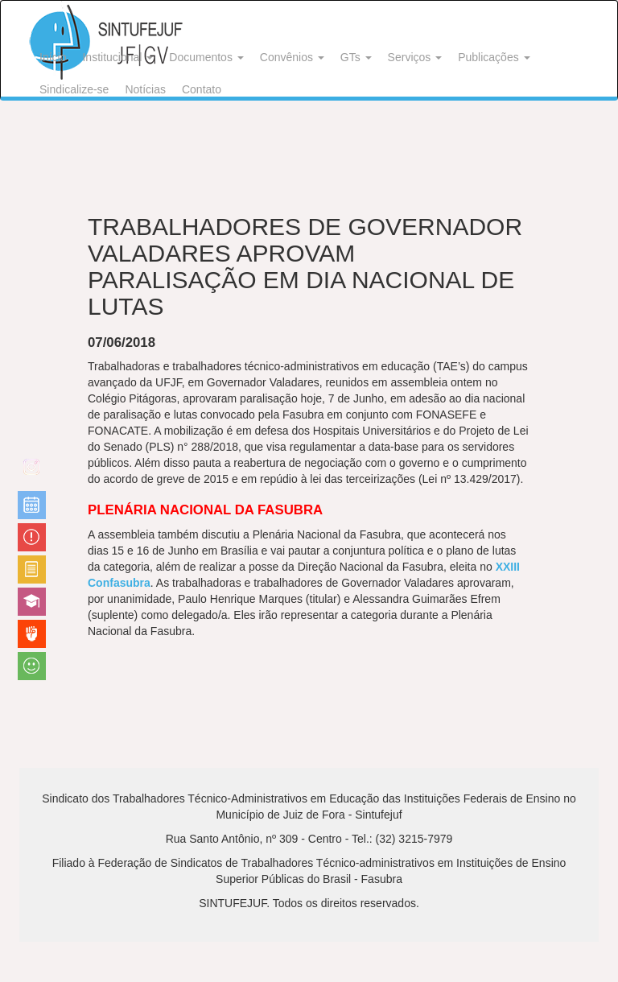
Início (52, 57)
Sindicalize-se (74, 89)
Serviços (415, 57)
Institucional (117, 57)
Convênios (292, 57)
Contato (201, 89)
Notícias (145, 89)
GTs (356, 57)
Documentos (206, 57)
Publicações (493, 57)
